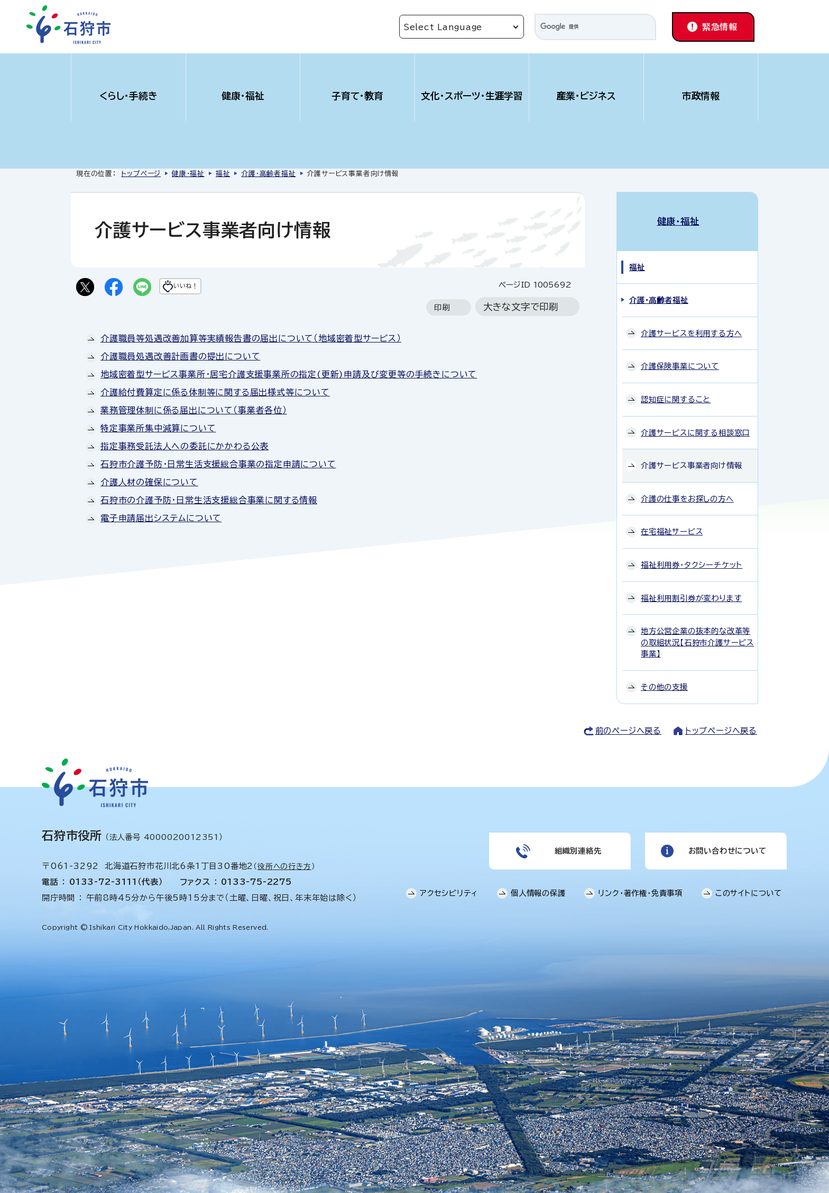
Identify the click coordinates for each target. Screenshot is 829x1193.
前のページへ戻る (628, 719)
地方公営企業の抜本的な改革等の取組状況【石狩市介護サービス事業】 (697, 631)
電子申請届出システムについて (161, 520)
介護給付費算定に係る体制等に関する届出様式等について (215, 394)
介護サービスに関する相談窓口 (695, 421)
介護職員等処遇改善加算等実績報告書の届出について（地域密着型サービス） (250, 340)
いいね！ (206, 288)
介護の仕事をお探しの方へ (687, 487)
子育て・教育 (357, 95)
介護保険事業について (680, 355)
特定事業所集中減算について (158, 430)
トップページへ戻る (721, 719)
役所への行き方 (284, 854)
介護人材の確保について (149, 484)
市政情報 (701, 95)
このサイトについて (748, 887)
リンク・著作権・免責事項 (640, 887)
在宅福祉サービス (672, 520)
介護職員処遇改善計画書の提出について (180, 358)
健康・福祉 (243, 95)
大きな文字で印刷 (520, 308)
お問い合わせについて (726, 842)
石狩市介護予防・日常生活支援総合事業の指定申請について (218, 466)
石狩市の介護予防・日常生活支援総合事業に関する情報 (208, 502)
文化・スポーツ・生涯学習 (472, 95)
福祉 (223, 173)
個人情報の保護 (538, 887)
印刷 (442, 309)
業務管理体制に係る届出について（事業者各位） (193, 412)
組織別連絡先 (577, 842)
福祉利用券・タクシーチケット (691, 554)
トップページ (141, 173)
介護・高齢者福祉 (268, 173)
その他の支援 (664, 676)
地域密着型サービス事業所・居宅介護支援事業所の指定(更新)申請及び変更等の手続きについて (288, 376)
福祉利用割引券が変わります (691, 586)
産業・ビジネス (586, 95)
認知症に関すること (676, 388)
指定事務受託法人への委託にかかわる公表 (184, 448)
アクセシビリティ (449, 887)
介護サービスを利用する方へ (691, 322)
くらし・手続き (128, 95)
